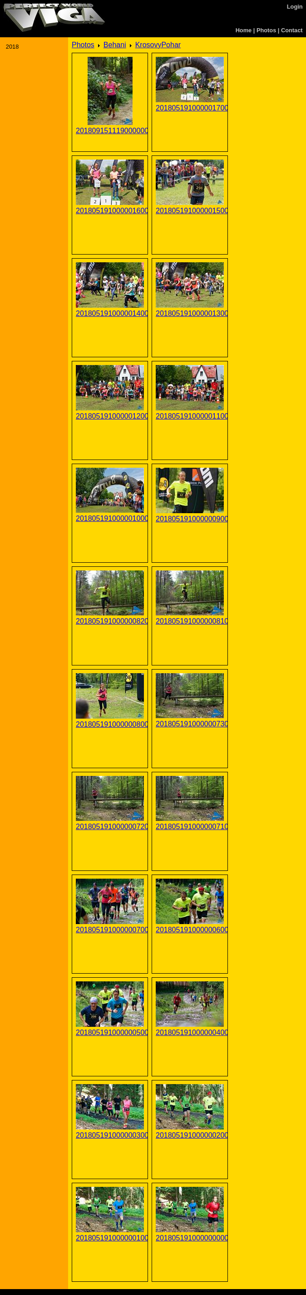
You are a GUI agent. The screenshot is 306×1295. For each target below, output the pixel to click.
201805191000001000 (110, 518)
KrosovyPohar (158, 45)
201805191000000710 (190, 826)
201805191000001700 (190, 108)
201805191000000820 (110, 621)
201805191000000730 (190, 724)
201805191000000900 (190, 519)
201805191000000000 (190, 1238)
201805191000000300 (110, 1135)
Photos (266, 30)
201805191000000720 (110, 826)
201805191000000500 (110, 1032)
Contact (292, 30)
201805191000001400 (110, 313)
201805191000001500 (190, 211)
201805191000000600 (190, 930)
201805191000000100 (110, 1238)
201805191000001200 (110, 416)
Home (244, 30)
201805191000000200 (190, 1135)
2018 (12, 46)
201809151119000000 (110, 131)
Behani (115, 45)
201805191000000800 (110, 724)
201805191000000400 (190, 1032)
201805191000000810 (190, 621)
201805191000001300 (190, 313)
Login (295, 6)
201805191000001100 (190, 416)
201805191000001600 (110, 211)
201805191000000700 (110, 930)
